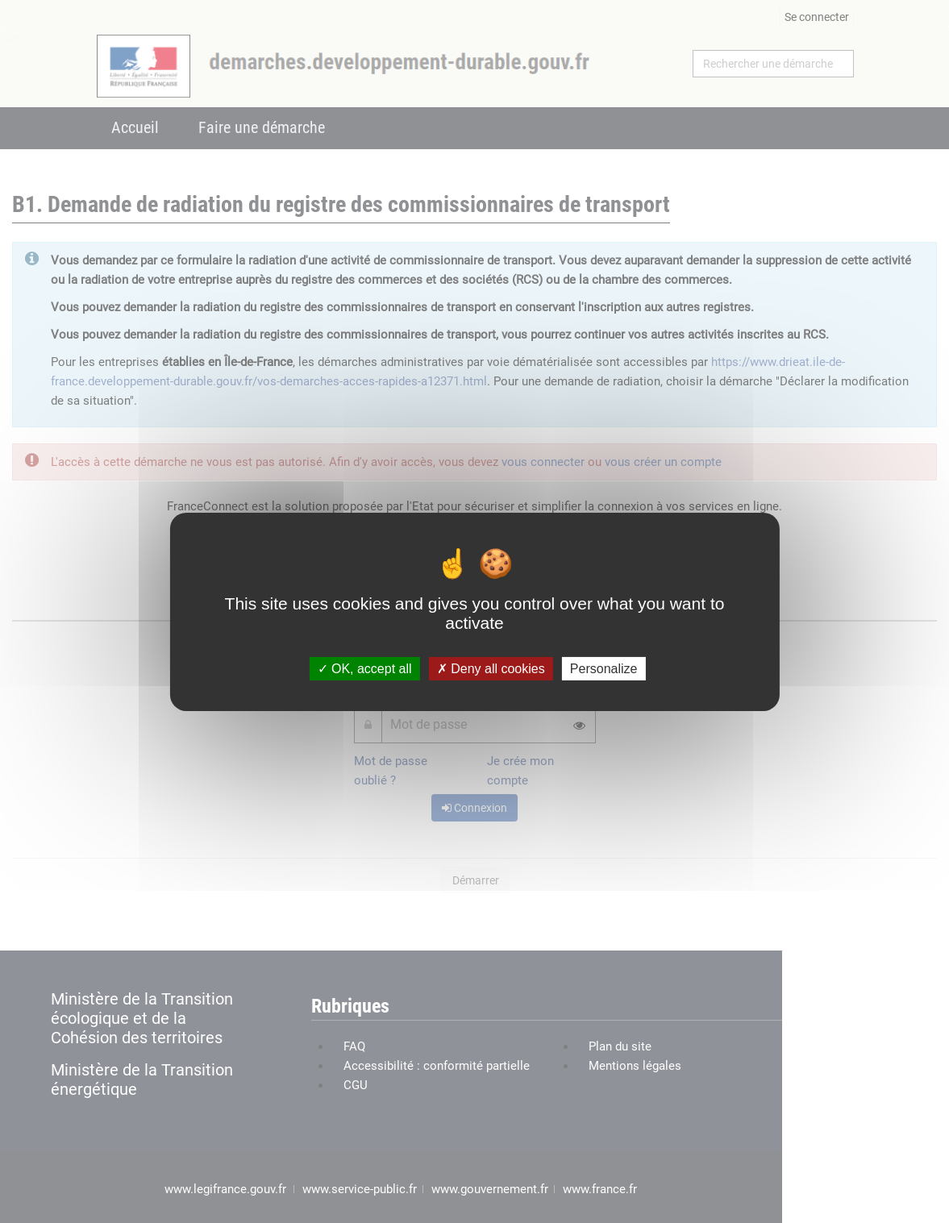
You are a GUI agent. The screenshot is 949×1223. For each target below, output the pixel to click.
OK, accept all (365, 668)
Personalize (604, 668)
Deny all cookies (491, 668)
